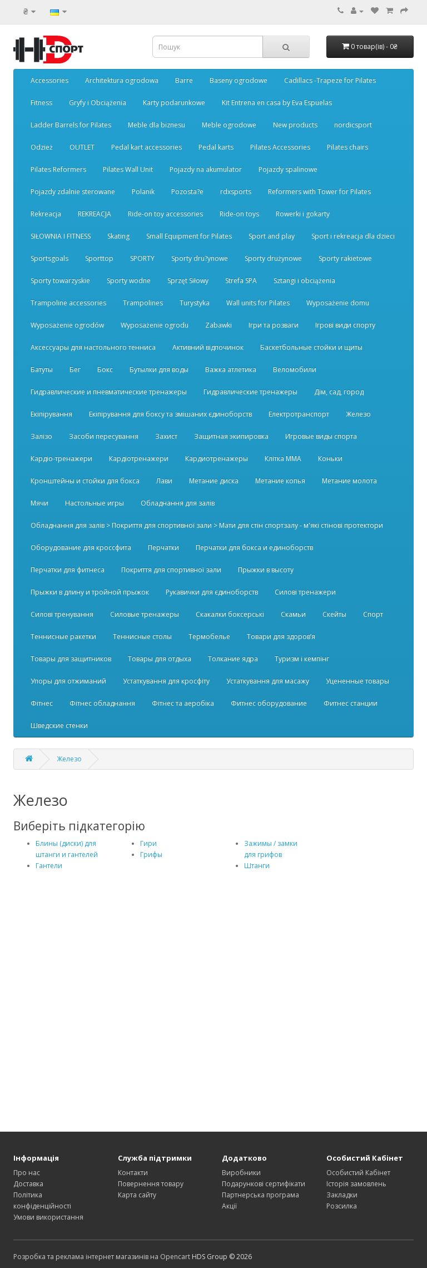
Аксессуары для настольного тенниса (93, 347)
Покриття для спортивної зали (171, 569)
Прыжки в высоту (266, 569)
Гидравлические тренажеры (250, 392)
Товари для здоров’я (281, 636)
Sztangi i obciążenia (304, 280)
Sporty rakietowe (345, 258)
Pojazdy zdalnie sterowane (73, 191)
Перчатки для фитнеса (68, 569)
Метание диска (214, 481)
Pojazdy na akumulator (206, 169)
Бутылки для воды (159, 369)
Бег (75, 369)
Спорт (373, 614)
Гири (148, 843)
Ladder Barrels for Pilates (71, 125)
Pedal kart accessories (146, 147)
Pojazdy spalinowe (288, 169)
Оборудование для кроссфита (81, 547)
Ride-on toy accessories (165, 214)
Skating (118, 236)
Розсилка (341, 1206)
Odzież (42, 147)
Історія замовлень (356, 1183)
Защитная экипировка (231, 436)
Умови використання (48, 1217)
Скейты (334, 614)
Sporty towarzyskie (60, 280)
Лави (164, 481)
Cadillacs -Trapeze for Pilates (330, 80)
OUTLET (82, 147)
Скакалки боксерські (230, 614)
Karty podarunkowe (174, 102)
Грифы (151, 854)
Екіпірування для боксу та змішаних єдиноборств (170, 414)
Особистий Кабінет (358, 1172)
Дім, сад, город (339, 392)
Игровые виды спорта (321, 436)
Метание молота (349, 481)
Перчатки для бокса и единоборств (254, 547)
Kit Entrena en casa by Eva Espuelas (277, 102)
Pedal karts (216, 147)
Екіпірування (51, 414)
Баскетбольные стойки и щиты (311, 347)
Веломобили (294, 369)
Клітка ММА (283, 458)
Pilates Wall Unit (128, 169)
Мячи (39, 503)
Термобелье (209, 636)
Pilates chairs (347, 147)
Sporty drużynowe (273, 258)
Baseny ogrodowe (238, 80)
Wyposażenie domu (337, 303)
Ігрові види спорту (345, 325)
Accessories (49, 80)
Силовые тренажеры (144, 614)
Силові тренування (62, 614)
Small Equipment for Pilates (189, 236)
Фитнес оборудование (269, 703)
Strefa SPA (241, 280)
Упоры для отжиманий (68, 681)
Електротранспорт (299, 414)
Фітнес (42, 703)
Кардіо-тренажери (61, 458)
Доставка (28, 1183)
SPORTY (142, 258)
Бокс (105, 369)
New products (295, 125)
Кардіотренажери (138, 458)
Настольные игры (94, 503)
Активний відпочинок (208, 347)
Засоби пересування (103, 436)
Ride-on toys (239, 214)
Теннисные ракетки (63, 636)
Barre (184, 80)
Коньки (330, 458)
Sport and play (272, 236)
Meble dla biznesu (156, 125)
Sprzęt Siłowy (187, 280)
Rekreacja (46, 214)
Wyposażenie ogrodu (154, 325)
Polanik (143, 191)
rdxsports (235, 191)
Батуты (42, 369)
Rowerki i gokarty (303, 214)
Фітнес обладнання (102, 703)
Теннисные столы (142, 636)
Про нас (26, 1172)
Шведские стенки (59, 725)
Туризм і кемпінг (302, 658)
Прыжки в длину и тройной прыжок (90, 592)
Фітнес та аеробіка (183, 703)
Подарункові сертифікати (263, 1183)
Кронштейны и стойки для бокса (85, 481)
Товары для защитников (71, 658)
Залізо (41, 436)
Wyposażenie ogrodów (67, 325)
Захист (166, 436)
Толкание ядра (233, 658)
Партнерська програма (260, 1195)
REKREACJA (94, 214)
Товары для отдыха (159, 658)
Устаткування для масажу (267, 681)
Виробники (241, 1172)
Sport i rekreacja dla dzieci (353, 236)
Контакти (133, 1172)
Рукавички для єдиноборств (212, 592)
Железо (358, 414)
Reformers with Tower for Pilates (319, 191)
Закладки (342, 1195)
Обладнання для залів (178, 503)
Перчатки (163, 547)
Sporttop (99, 258)
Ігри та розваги (274, 325)
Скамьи (293, 614)
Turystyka (195, 303)
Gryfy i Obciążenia (97, 102)
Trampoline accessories (68, 303)
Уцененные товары (357, 681)
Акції (229, 1206)
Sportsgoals (49, 258)
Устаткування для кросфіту (166, 681)
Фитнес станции (351, 703)
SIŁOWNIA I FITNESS (61, 236)
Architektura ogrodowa (121, 80)
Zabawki (218, 325)
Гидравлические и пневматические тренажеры (109, 392)
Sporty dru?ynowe (199, 258)
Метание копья (280, 481)
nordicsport (353, 125)
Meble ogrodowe (229, 125)
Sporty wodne (129, 280)
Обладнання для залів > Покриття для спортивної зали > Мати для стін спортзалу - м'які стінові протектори (207, 525)
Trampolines (143, 303)
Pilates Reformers (58, 169)
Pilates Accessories (280, 147)
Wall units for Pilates (258, 303)
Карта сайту (137, 1195)
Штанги (257, 865)
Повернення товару (150, 1183)
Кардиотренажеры (216, 458)
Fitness (41, 102)
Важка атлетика (230, 369)
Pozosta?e (187, 191)
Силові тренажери (305, 592)
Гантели (49, 865)
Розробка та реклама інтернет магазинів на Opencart (101, 1256)
